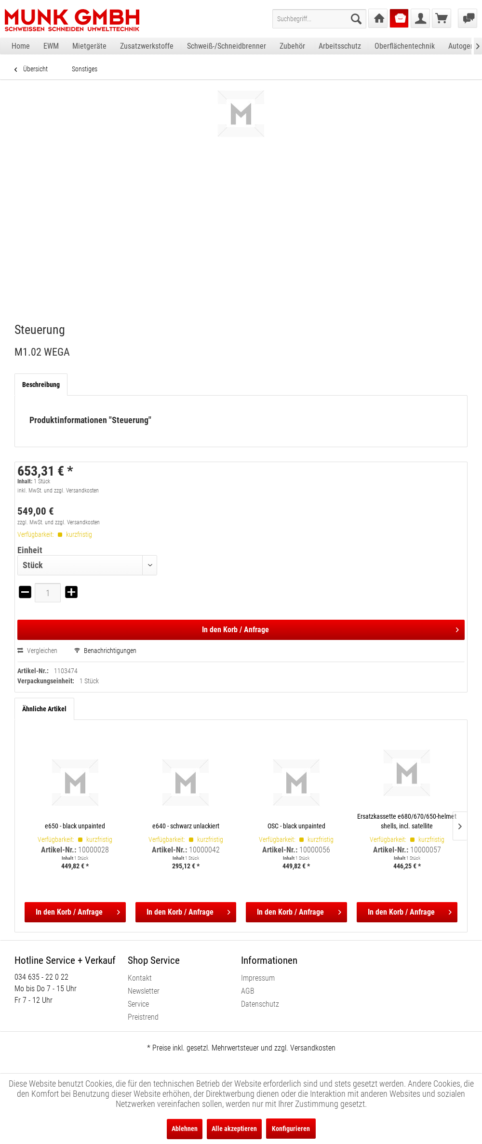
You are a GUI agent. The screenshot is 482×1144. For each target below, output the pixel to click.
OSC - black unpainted (296, 826)
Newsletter (144, 991)
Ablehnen (185, 1128)
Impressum (258, 978)
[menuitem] (319, 18)
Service (138, 1004)
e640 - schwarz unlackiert (185, 826)
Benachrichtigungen (105, 650)
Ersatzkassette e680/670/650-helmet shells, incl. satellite (406, 821)
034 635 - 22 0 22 (41, 977)
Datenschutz (260, 1004)
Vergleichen (37, 650)
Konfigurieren (291, 1128)
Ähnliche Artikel (44, 709)
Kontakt (140, 978)
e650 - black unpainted (75, 826)
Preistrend (143, 1017)
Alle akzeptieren (234, 1128)
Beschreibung (41, 384)
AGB (247, 991)
